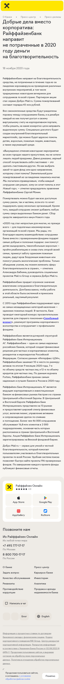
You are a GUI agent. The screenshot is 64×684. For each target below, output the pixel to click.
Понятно (50, 676)
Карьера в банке (43, 572)
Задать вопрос (11, 572)
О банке (7, 567)
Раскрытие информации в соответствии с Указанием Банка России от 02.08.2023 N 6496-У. (31, 648)
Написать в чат (15, 603)
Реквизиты (9, 583)
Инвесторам (41, 578)
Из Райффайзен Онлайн (20, 537)
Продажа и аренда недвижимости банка (46, 590)
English (43, 616)
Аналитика (40, 583)
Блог (24, 616)
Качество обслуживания (16, 578)
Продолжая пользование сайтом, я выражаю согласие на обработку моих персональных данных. (28, 656)
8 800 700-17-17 (14, 554)
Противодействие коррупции (13, 590)
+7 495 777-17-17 (14, 546)
